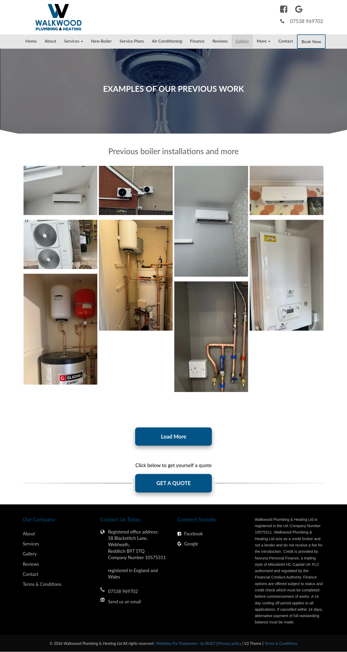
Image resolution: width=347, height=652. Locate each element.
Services (31, 544)
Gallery (242, 40)
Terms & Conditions (42, 584)
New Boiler (101, 40)
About (50, 40)
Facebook (190, 534)
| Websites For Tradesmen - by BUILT (185, 643)
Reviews (220, 40)
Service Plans (132, 40)
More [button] (264, 40)
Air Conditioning (167, 40)
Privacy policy (230, 643)
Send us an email (124, 602)
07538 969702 (306, 21)
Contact (285, 40)
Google (187, 544)
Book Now (311, 41)
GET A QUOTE (173, 483)
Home (31, 40)
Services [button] (73, 40)
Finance (197, 40)
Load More (173, 437)
